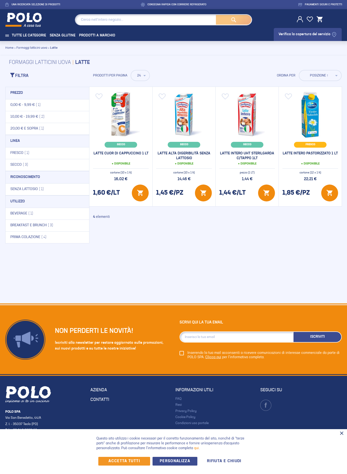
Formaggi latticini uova (32, 47)
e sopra (35, 129)
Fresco (28, 153)
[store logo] (27, 20)
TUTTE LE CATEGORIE (25, 35)
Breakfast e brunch (40, 225)
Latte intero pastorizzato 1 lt (310, 153)
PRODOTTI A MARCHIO (97, 35)
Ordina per (286, 75)
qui (196, 448)
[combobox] (163, 19)
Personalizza (175, 461)
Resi (178, 404)
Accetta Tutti (124, 461)
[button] (99, 96)
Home (9, 47)
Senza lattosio (35, 189)
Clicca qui (213, 357)
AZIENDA (98, 390)
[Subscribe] (317, 337)
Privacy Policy (186, 411)
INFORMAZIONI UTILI (194, 390)
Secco (27, 165)
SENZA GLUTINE (62, 35)
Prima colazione (36, 237)
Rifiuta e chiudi (224, 461)
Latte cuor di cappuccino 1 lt (120, 153)
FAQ (178, 398)
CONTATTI (99, 400)
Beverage (30, 213)
